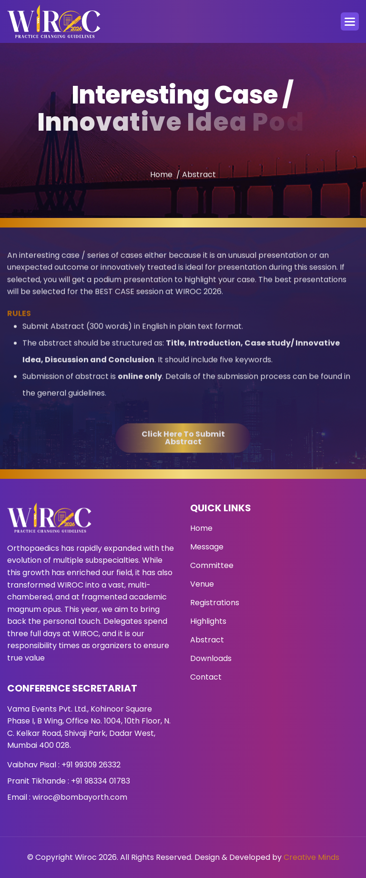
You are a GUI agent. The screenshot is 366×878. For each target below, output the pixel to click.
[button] (350, 21)
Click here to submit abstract (183, 451)
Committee (212, 565)
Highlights (208, 621)
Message (207, 546)
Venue (202, 583)
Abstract (207, 639)
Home (161, 181)
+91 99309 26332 (91, 764)
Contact (206, 676)
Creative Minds (311, 857)
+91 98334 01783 (100, 780)
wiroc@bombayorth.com (79, 797)
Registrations (214, 602)
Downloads (211, 658)
